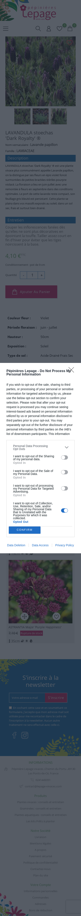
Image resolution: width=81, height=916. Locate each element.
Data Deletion (16, 545)
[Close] (73, 371)
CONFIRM (25, 529)
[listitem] (40, 447)
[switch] (64, 457)
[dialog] (40, 458)
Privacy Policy (64, 545)
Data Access (40, 545)
